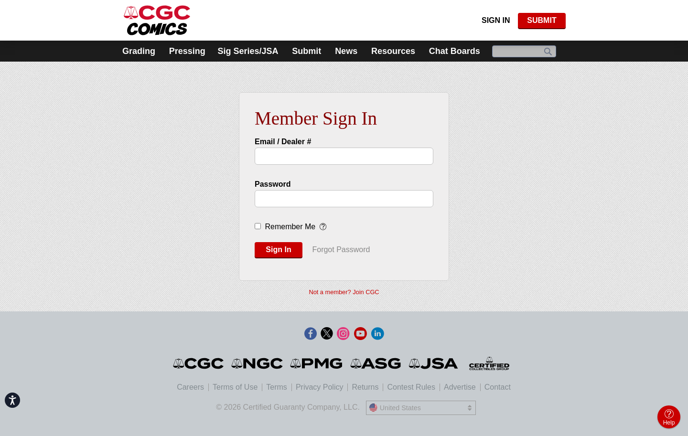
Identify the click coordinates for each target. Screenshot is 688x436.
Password (273, 184)
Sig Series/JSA (247, 51)
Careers (190, 387)
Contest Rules (411, 387)
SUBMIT (541, 20)
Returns (365, 387)
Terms (276, 387)
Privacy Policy (320, 387)
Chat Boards (454, 51)
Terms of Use (235, 387)
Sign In (496, 20)
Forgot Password (341, 249)
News (346, 51)
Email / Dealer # (283, 142)
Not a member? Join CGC (344, 292)
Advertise (460, 387)
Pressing (187, 51)
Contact (497, 387)
